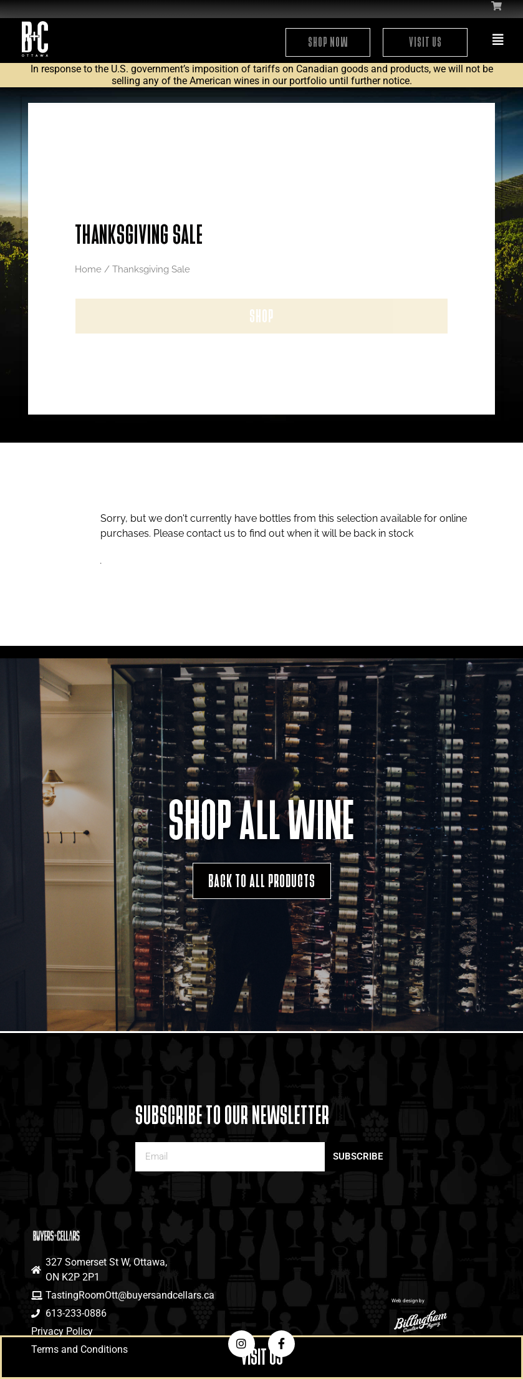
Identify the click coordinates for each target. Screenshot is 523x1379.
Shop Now (328, 42)
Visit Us (425, 42)
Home (88, 269)
